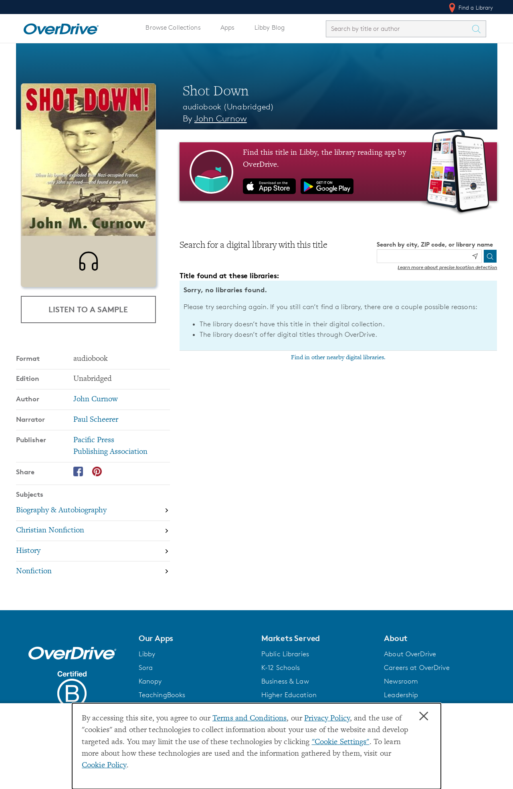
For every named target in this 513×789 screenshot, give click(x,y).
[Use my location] (475, 256)
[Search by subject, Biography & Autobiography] (93, 516)
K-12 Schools (280, 673)
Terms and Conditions (249, 718)
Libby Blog (269, 27)
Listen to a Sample (88, 309)
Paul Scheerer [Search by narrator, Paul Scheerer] (95, 425)
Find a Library (470, 7)
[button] (195, 643)
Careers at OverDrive (416, 673)
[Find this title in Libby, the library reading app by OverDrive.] (338, 171)
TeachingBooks (162, 700)
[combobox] (398, 28)
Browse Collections (172, 27)
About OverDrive (410, 659)
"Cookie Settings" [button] (341, 742)
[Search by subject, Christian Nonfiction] (93, 536)
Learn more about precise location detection (447, 267)
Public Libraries (285, 659)
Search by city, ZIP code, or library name (435, 244)
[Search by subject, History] (93, 556)
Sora (146, 673)
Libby (147, 659)
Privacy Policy (327, 718)
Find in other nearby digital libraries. (338, 357)
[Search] (490, 256)
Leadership (401, 700)
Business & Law (285, 686)
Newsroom (401, 686)
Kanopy (150, 686)
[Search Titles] (478, 29)
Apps (227, 27)
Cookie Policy (104, 765)
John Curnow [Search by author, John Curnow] (220, 118)
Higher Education (289, 700)
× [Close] (423, 716)
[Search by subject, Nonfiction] (93, 577)
